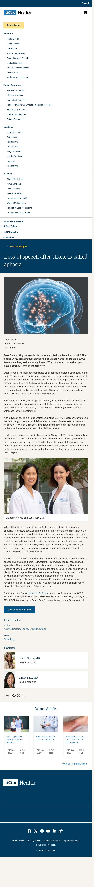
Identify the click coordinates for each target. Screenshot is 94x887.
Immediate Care (14, 132)
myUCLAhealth (10, 232)
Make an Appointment (16, 53)
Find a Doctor (13, 39)
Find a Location (14, 44)
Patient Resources (12, 85)
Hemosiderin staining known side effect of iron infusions (75, 739)
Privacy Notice (33, 840)
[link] (14, 695)
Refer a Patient (10, 226)
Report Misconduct (71, 840)
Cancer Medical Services (18, 68)
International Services (16, 114)
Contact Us (8, 237)
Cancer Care (12, 147)
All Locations (12, 166)
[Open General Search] (85, 3)
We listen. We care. (47, 845)
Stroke (42, 629)
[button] (45, 221)
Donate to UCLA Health (17, 198)
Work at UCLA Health (16, 203)
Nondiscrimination (52, 840)
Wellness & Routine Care (18, 77)
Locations (8, 127)
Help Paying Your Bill (16, 109)
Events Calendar (14, 193)
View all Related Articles (74, 763)
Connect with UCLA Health (18, 212)
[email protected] (37, 593)
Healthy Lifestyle (29, 629)
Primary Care (13, 137)
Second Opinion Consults (18, 58)
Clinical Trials (13, 72)
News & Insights (14, 184)
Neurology (9, 639)
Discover (7, 174)
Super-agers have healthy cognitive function (14, 739)
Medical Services (14, 63)
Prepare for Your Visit (16, 90)
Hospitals (11, 161)
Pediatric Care (13, 142)
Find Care (8, 33)
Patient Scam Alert (15, 119)
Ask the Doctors (12, 629)
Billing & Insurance (15, 95)
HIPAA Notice (18, 840)
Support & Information (16, 100)
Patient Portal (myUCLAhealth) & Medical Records (29, 105)
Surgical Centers (14, 151)
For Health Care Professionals (20, 208)
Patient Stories (13, 189)
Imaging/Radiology (15, 156)
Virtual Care (12, 48)
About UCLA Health (15, 179)
